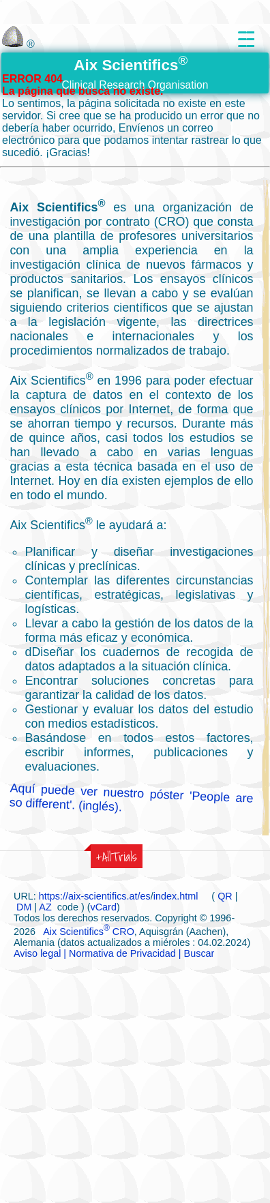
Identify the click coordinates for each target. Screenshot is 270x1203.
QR (225, 896)
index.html (177, 896)
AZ (46, 907)
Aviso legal (37, 953)
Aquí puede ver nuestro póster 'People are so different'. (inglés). (132, 797)
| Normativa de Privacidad (118, 953)
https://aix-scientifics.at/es (95, 896)
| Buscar (195, 953)
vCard (104, 907)
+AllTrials (116, 856)
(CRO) (172, 221)
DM (24, 907)
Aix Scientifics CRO (88, 931)
